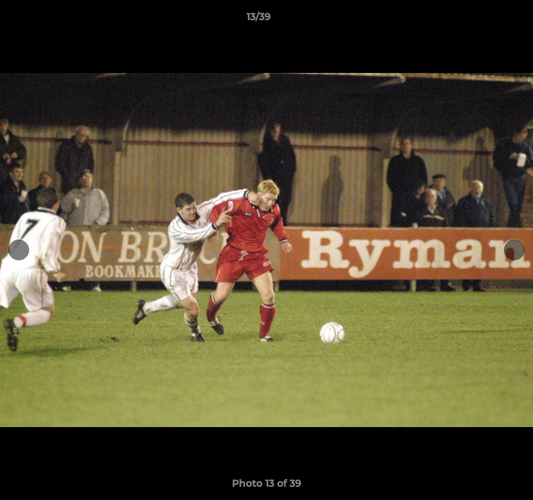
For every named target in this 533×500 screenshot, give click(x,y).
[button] (483, 20)
